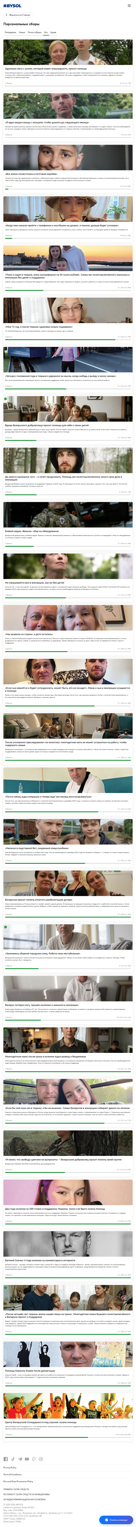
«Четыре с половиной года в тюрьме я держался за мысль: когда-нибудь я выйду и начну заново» (60, 376)
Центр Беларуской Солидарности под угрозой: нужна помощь (40, 1422)
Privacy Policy (9, 1467)
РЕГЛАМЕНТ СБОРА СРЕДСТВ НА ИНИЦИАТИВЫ (26, 1494)
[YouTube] (26, 1459)
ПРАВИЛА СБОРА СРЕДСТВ (16, 1489)
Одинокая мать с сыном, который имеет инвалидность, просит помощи (46, 68)
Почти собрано (35, 32)
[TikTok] (13, 1459)
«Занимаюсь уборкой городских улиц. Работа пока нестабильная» (42, 953)
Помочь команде (116, 1520)
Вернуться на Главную (19, 15)
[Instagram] (41, 1459)
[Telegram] (20, 1459)
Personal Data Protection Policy (18, 1481)
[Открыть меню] (129, 5)
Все (46, 32)
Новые (22, 32)
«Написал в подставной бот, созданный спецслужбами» (37, 848)
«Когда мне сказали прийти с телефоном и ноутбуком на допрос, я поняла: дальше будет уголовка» (62, 225)
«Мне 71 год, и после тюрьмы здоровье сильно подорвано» (39, 326)
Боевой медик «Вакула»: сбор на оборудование (32, 531)
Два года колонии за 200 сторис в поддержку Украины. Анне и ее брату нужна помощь (55, 1208)
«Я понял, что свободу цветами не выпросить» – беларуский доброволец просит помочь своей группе (63, 1159)
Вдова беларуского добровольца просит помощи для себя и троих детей (47, 425)
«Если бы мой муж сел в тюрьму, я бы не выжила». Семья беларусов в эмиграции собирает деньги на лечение (67, 1108)
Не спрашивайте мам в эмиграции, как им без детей (34, 582)
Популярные (10, 32)
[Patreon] (34, 1459)
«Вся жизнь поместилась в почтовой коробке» (31, 174)
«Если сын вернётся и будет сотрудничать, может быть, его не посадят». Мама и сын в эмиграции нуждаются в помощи (67, 689)
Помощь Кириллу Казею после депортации (30, 1370)
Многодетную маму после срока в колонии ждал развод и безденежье (45, 1056)
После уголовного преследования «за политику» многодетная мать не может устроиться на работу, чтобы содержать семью (66, 744)
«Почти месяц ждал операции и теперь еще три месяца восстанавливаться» (48, 796)
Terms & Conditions (12, 1474)
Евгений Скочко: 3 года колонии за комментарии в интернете (40, 1260)
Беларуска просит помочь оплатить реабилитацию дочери (38, 899)
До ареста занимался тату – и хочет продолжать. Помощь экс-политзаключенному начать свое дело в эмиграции (63, 478)
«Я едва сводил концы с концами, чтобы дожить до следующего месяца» (47, 122)
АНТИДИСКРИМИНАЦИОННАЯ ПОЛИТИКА (24, 1499)
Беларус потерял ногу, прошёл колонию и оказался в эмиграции (41, 1005)
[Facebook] (5, 1459)
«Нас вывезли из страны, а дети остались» (29, 634)
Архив (53, 32)
